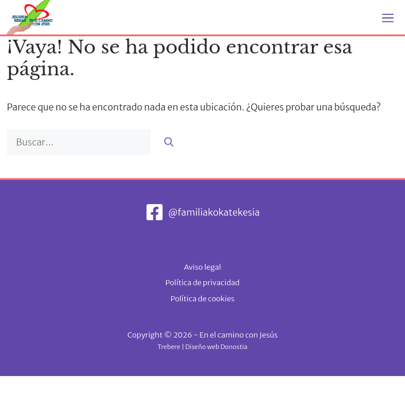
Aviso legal (202, 267)
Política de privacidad (202, 283)
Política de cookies (203, 299)
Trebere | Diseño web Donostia (202, 347)
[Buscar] (169, 142)
